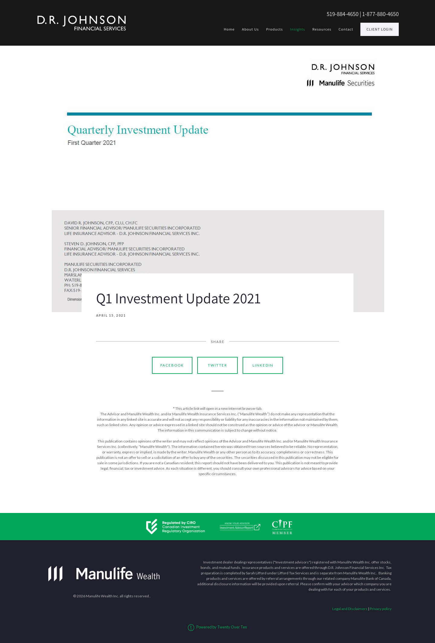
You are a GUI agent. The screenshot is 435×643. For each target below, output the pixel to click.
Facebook (172, 365)
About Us (250, 29)
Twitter (217, 365)
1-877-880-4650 (380, 14)
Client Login (379, 29)
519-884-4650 (343, 14)
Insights (297, 29)
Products (274, 29)
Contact (346, 29)
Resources (321, 29)
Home (229, 29)
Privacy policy (381, 608)
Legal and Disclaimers (349, 608)
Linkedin (263, 365)
